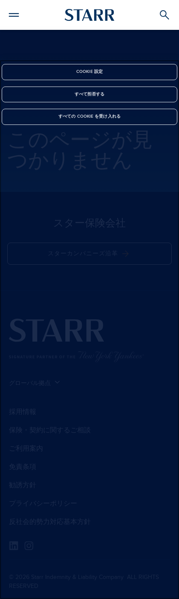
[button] (14, 14)
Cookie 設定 (89, 71)
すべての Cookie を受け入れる (89, 116)
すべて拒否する (90, 94)
